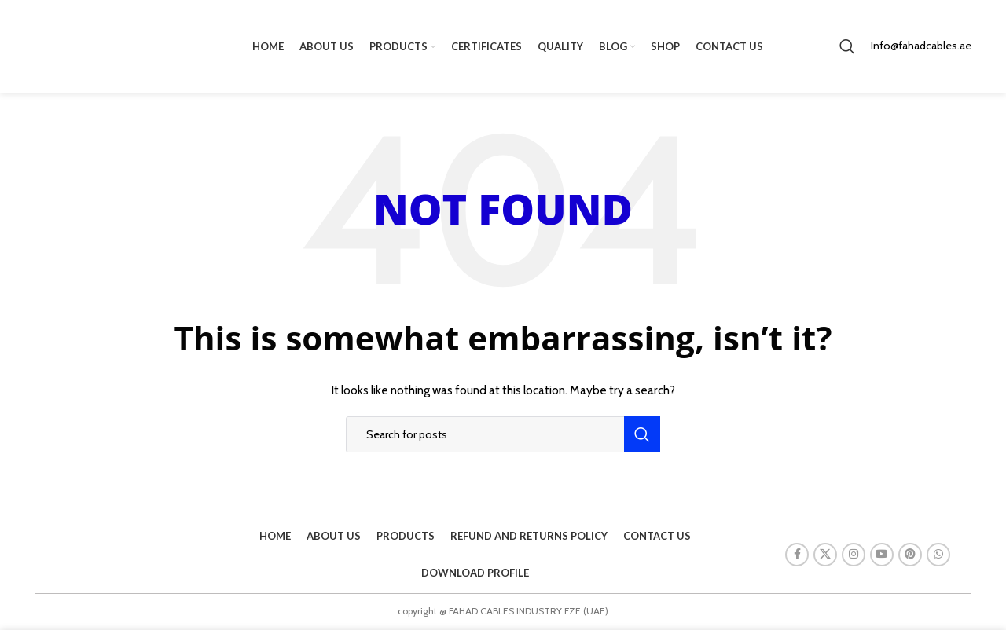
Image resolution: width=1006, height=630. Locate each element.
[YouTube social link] (882, 555)
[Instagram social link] (853, 555)
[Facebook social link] (797, 555)
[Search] (847, 47)
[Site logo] (105, 46)
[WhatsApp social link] (938, 555)
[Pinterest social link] (910, 555)
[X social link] (825, 555)
